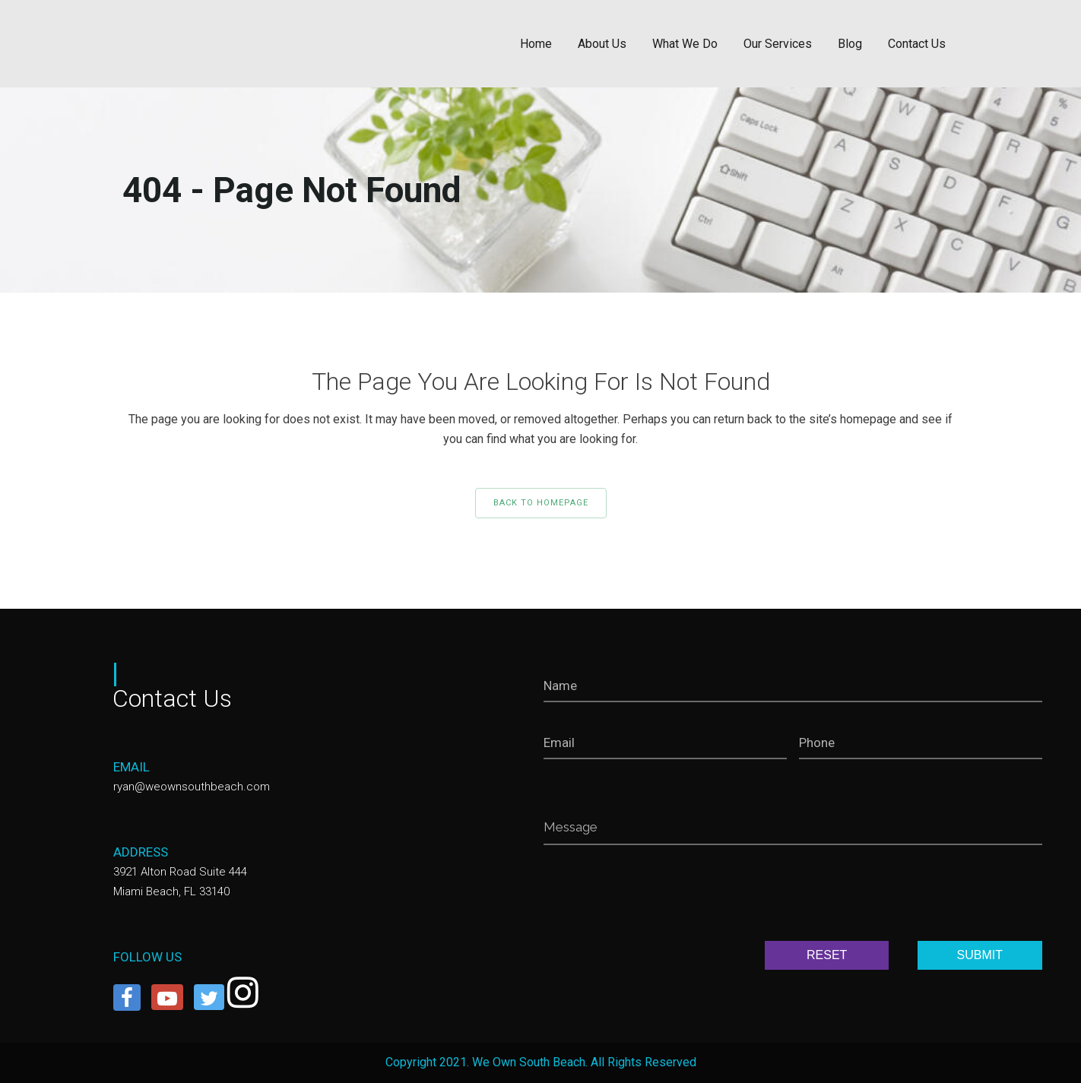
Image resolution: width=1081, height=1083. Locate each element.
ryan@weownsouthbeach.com (191, 786)
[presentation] (659, 896)
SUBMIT (980, 954)
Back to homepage (540, 503)
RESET (827, 954)
